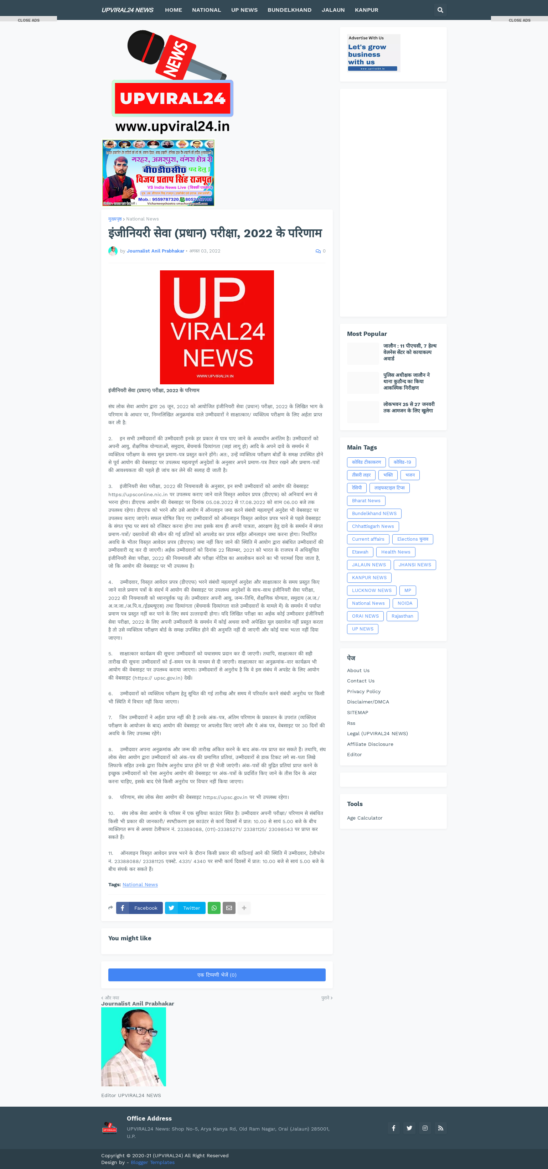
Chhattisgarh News (373, 526)
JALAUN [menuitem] (333, 9)
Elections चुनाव (412, 539)
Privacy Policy (364, 691)
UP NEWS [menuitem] (244, 9)
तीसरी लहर (361, 475)
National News (142, 219)
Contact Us (360, 681)
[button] (440, 10)
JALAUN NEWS (369, 564)
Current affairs (368, 539)
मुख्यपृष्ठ (115, 219)
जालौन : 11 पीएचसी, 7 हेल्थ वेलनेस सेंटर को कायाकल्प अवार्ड (409, 352)
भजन (410, 475)
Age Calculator (365, 818)
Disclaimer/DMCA (368, 702)
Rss (351, 723)
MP (407, 590)
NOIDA (405, 603)
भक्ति (388, 475)
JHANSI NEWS (415, 564)
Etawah (360, 552)
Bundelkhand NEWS (374, 513)
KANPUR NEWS (369, 577)
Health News (395, 552)
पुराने (325, 998)
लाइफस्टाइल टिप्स (389, 487)
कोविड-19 (402, 462)
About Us (358, 670)
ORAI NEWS (365, 616)
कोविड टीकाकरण (366, 462)
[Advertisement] (393, 203)
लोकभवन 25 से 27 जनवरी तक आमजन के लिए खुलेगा (409, 407)
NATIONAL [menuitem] (206, 9)
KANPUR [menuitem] (366, 9)
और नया (112, 998)
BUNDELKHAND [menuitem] (290, 9)
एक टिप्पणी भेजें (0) (217, 975)
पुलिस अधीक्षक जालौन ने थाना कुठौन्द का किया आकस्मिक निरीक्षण (406, 381)
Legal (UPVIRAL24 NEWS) (377, 733)
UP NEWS (362, 629)
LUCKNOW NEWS (372, 590)
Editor (354, 754)
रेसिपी (357, 487)
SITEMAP (357, 712)
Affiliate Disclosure (370, 744)
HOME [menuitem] (173, 9)
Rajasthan (402, 616)
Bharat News (366, 500)
